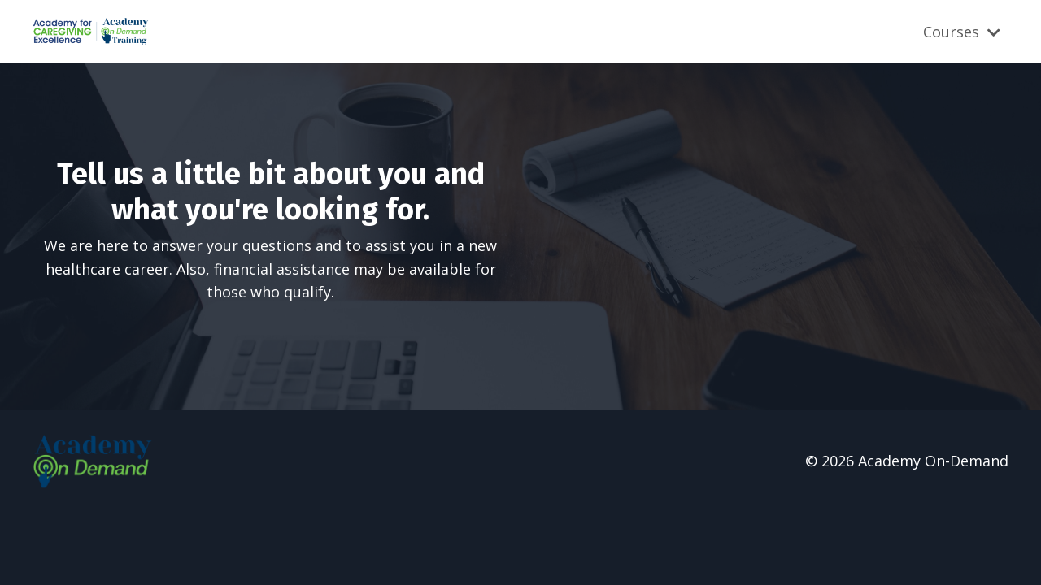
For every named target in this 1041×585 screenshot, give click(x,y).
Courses (961, 31)
